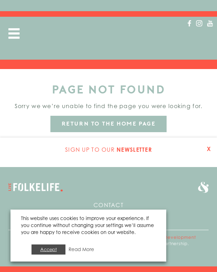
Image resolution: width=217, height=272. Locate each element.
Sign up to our (108, 149)
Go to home (35, 187)
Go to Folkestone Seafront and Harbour (203, 187)
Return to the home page (109, 124)
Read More (81, 249)
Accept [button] (48, 249)
